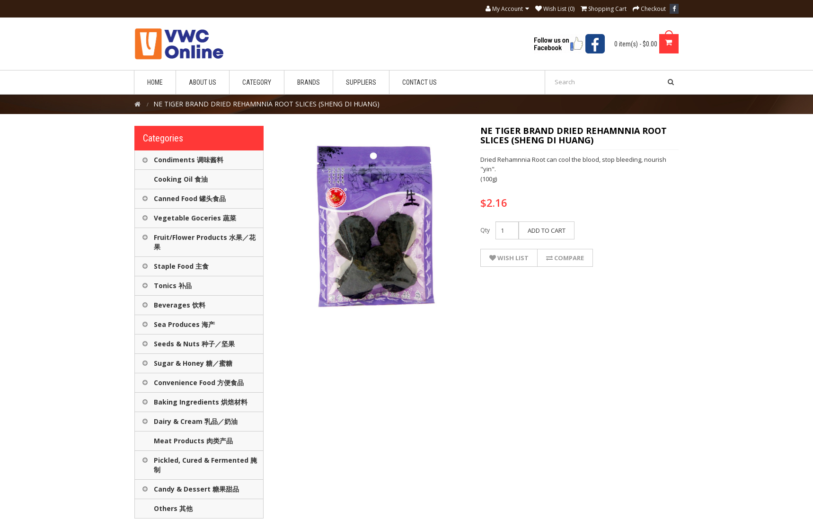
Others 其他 (173, 508)
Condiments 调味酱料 (188, 159)
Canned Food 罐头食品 (190, 198)
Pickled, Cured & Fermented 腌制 (205, 465)
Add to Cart (547, 230)
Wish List (509, 258)
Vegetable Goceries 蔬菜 (195, 217)
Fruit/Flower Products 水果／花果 (205, 242)
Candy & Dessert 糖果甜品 (196, 488)
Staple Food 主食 (181, 266)
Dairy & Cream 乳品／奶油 (196, 421)
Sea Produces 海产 (184, 324)
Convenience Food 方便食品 (199, 382)
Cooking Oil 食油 (181, 179)
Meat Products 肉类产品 (193, 440)
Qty (485, 230)
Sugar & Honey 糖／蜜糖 (193, 363)
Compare (565, 258)
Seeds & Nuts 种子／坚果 (194, 343)
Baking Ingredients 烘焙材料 (200, 401)
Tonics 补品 (173, 285)
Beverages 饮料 (179, 304)
